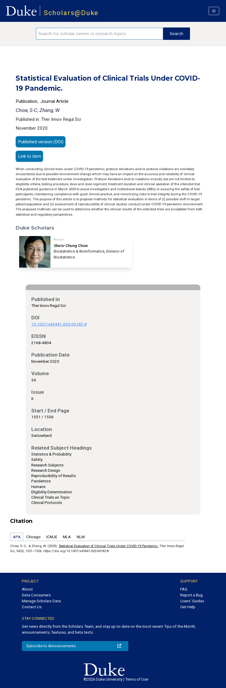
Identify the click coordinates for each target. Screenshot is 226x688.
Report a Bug (191, 595)
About (27, 589)
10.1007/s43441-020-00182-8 (59, 324)
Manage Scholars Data (41, 601)
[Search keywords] (99, 34)
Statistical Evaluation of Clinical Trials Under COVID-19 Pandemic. (108, 546)
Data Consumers (36, 595)
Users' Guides (192, 601)
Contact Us (32, 607)
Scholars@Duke (71, 13)
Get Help (187, 607)
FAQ (183, 589)
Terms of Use (136, 679)
